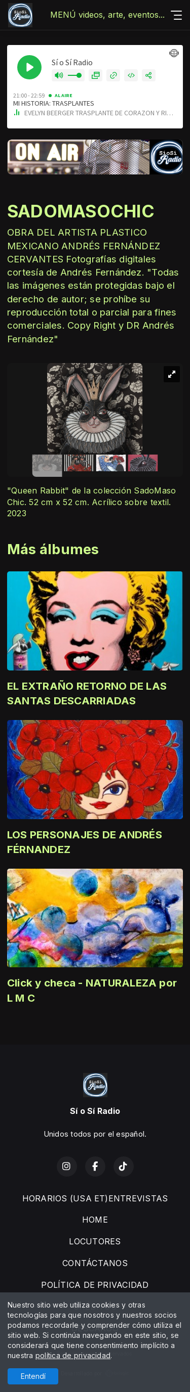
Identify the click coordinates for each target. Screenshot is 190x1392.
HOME (95, 1220)
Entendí (33, 1376)
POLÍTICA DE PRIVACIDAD (94, 1285)
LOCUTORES (95, 1241)
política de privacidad (72, 1355)
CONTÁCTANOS (95, 1263)
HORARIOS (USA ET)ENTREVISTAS (95, 1198)
